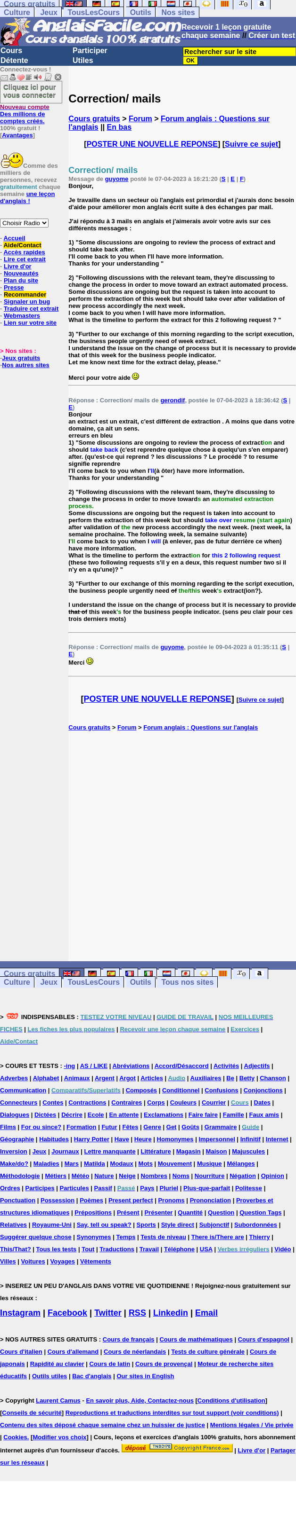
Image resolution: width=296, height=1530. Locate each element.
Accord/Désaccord (182, 1065)
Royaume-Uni (52, 1224)
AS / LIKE (94, 1065)
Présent (128, 1212)
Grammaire (221, 1126)
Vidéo (282, 1249)
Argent (105, 1078)
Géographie (17, 1139)
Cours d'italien (21, 1351)
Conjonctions (263, 1090)
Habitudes (54, 1139)
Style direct (177, 1224)
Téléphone (179, 1249)
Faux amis (264, 1114)
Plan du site (21, 280)
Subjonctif (214, 1224)
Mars (72, 1163)
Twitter (108, 1313)
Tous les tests (56, 1249)
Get (171, 1126)
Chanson (273, 1078)
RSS (137, 1313)
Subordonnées (255, 1224)
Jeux (48, 12)
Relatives (13, 1224)
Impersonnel (216, 1139)
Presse (14, 287)
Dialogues (14, 1114)
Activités (226, 1065)
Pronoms (171, 1200)
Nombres (154, 1175)
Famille (233, 1114)
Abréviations (131, 1065)
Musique (209, 1163)
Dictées (45, 1114)
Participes (40, 1188)
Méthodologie (20, 1175)
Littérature (156, 1151)
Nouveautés (21, 273)
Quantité (190, 1212)
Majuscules (248, 1151)
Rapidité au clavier (57, 1363)
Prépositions (93, 1212)
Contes (52, 1102)
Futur (109, 1126)
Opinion (272, 1175)
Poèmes (91, 1200)
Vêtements (95, 1261)
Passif (103, 1188)
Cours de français (129, 1339)
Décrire (71, 1114)
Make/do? (14, 1163)
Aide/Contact (22, 245)
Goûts (190, 1126)
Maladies (46, 1163)
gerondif (172, 400)
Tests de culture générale (208, 1351)
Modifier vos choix (59, 1437)
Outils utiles (49, 1376)
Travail (149, 1249)
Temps (125, 1236)
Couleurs (183, 1102)
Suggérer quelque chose (36, 1236)
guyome (117, 178)
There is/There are (217, 1236)
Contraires (126, 1102)
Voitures (33, 1261)
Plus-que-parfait (206, 1188)
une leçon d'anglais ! (27, 197)
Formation (81, 1126)
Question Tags (260, 1212)
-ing (69, 1065)
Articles (151, 1078)
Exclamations (163, 1114)
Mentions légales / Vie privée (252, 1424)
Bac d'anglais (91, 1376)
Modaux (121, 1163)
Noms (181, 1175)
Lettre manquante (110, 1151)
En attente (124, 1114)
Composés (141, 1090)
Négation (243, 1175)
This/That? (15, 1249)
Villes (8, 1261)
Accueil (14, 238)
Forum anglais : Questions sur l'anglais (200, 727)
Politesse (248, 1188)
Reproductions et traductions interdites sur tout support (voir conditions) (172, 1412)
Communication (23, 1090)
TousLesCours (93, 12)
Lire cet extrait (25, 259)
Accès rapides (24, 252)
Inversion (13, 1151)
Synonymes (94, 1236)
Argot (127, 1078)
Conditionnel (180, 1090)
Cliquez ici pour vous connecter (29, 91)
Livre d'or (18, 266)
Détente (14, 60)
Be (230, 1078)
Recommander (25, 294)
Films (8, 1126)
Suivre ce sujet (251, 144)
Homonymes (175, 1139)
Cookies (15, 1437)
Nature (104, 1175)
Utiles (83, 60)
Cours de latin (109, 1363)
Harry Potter (91, 1139)
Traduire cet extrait (31, 308)
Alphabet (46, 1078)
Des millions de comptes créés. (24, 114)
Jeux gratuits (21, 357)
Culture (17, 12)
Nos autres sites (25, 365)
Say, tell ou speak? (104, 1224)
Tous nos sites (187, 982)
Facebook (67, 1313)
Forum (140, 119)
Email (206, 1313)
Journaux (65, 1151)
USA (206, 1249)
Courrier (214, 1102)
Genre (152, 1126)
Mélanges (241, 1163)
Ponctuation (17, 1200)
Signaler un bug (27, 301)
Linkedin (170, 1313)
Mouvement (175, 1163)
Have (122, 1139)
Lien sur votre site (30, 322)
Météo (81, 1175)
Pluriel (168, 1188)
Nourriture (210, 1175)
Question (221, 1212)
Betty (247, 1078)
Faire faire (203, 1114)
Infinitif (250, 1139)
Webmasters (22, 315)
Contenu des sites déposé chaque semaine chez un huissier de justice (102, 1424)
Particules (74, 1188)
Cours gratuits (94, 119)
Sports (146, 1224)
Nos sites (178, 12)
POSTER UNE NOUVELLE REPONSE (152, 144)
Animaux (77, 1078)
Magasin (188, 1151)
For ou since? (41, 1126)
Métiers (55, 1175)
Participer (90, 51)
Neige (127, 1175)
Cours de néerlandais (135, 1351)
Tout (88, 1249)
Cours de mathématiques (195, 1339)
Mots (146, 1163)
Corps (156, 1102)
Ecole (96, 1114)
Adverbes (14, 1078)
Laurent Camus (58, 1400)
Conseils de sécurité (31, 1412)
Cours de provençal (163, 1363)
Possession (57, 1200)
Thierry (259, 1236)
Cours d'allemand (73, 1351)
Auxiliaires (206, 1078)
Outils (140, 12)
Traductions (116, 1249)
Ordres (10, 1188)
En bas (119, 127)
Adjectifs (257, 1065)
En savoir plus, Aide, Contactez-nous (140, 1400)
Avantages (17, 135)
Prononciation (210, 1200)
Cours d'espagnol (263, 1339)
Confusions (221, 1090)
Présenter (158, 1212)
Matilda (94, 1163)
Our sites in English (145, 1376)
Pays (147, 1188)
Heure (143, 1139)
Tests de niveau (163, 1236)
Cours (11, 51)
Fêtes (130, 1126)
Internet (277, 1139)
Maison (216, 1151)
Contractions (87, 1102)
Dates (262, 1102)
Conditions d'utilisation (231, 1400)
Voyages (62, 1261)
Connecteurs (18, 1102)
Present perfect (130, 1200)
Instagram (20, 1313)
